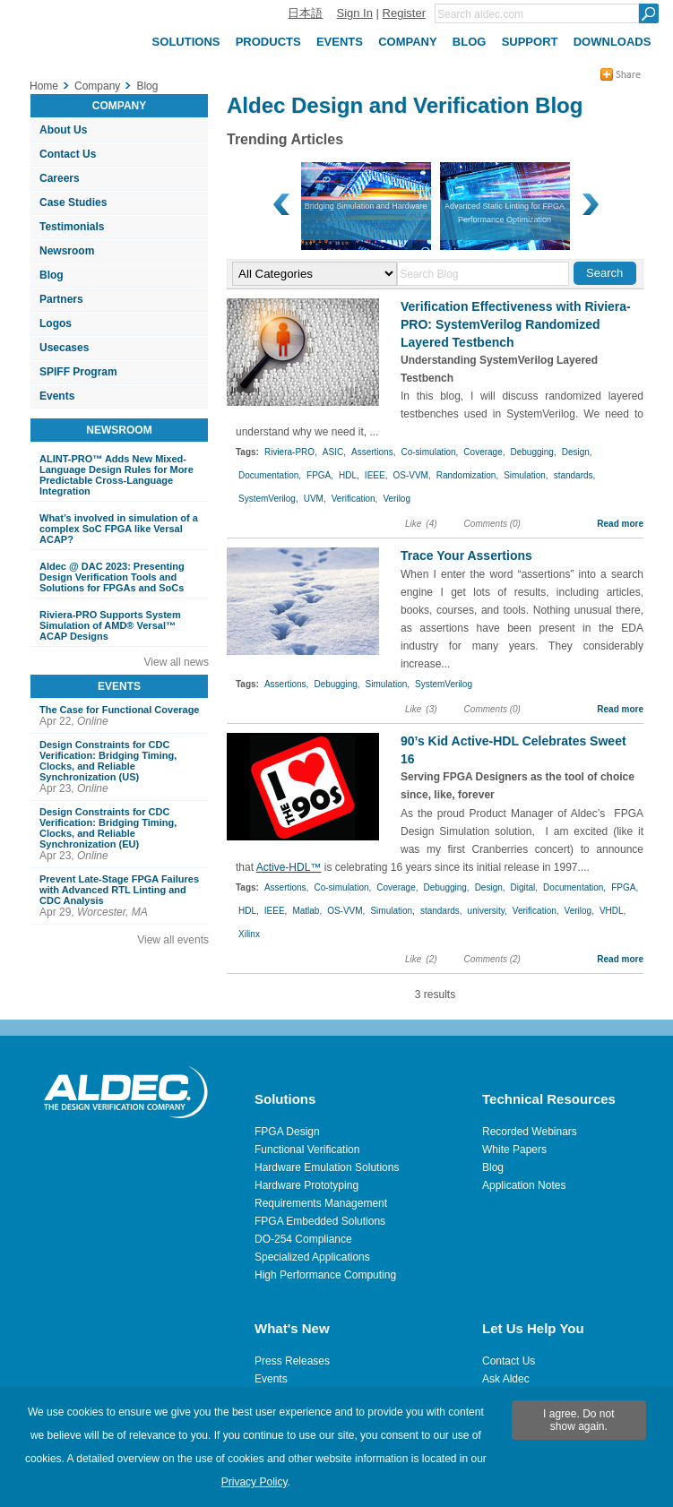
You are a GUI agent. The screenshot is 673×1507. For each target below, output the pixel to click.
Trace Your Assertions (466, 555)
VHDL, (613, 911)
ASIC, (334, 452)
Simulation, (526, 475)
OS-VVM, (411, 475)
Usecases (64, 347)
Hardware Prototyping (306, 1185)
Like (413, 524)
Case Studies (73, 202)
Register (404, 13)
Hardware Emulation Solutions (327, 1167)
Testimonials (71, 226)
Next (588, 205)
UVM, (315, 499)
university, (487, 911)
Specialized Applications (312, 1257)
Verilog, (579, 911)
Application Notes (523, 1185)
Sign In (354, 13)
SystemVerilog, (268, 499)
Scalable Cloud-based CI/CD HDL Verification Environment (504, 213)
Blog (51, 275)
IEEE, (376, 475)
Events (56, 396)
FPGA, (319, 475)
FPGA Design (287, 1131)
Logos (55, 323)
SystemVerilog (443, 684)
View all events (173, 940)
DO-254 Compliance (303, 1239)
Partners (61, 299)
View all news (176, 662)
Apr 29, (121, 896)
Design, (577, 452)
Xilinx (249, 934)
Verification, (355, 499)
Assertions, (373, 452)
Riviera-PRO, (290, 452)
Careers (59, 178)
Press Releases (292, 1361)
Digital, (525, 887)
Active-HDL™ (289, 867)
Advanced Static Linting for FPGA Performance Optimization (366, 213)
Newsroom (66, 251)
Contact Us (67, 154)
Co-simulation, (429, 452)
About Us (63, 130)
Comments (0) (492, 524)
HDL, (349, 475)
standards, (575, 475)
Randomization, (467, 475)
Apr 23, (121, 767)
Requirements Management (321, 1203)
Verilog (396, 499)
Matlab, (307, 911)
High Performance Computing (325, 1275)
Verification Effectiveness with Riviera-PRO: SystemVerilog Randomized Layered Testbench (516, 324)
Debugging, (534, 452)
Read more (620, 524)
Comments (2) (492, 959)
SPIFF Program (78, 372)
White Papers (514, 1149)
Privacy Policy (254, 1482)
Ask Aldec (506, 1379)
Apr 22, (121, 716)
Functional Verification (307, 1149)
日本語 (305, 13)
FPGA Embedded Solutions (320, 1221)
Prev (282, 205)
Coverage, (484, 452)
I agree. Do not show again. (578, 1420)
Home (44, 86)
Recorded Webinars (529, 1131)
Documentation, (269, 475)
